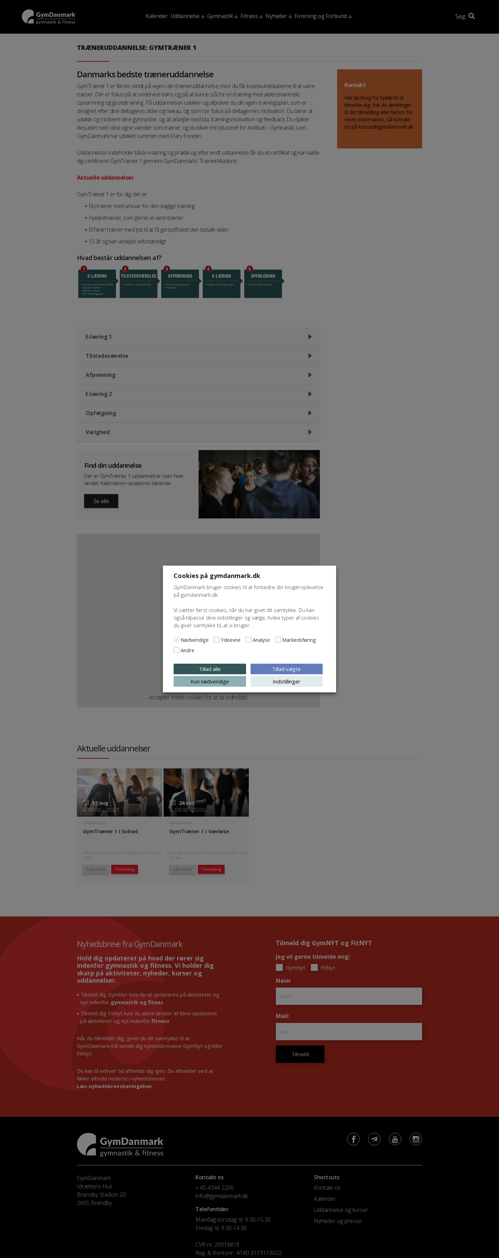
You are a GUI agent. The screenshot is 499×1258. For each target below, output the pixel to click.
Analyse (261, 639)
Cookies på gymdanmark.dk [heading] (217, 575)
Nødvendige (195, 639)
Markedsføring (299, 639)
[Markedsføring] (278, 640)
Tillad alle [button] (210, 668)
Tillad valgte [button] (286, 668)
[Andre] (176, 650)
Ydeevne (230, 639)
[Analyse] (248, 640)
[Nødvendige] (176, 640)
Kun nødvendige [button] (210, 681)
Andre (187, 650)
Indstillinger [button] (286, 681)
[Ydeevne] (216, 640)
